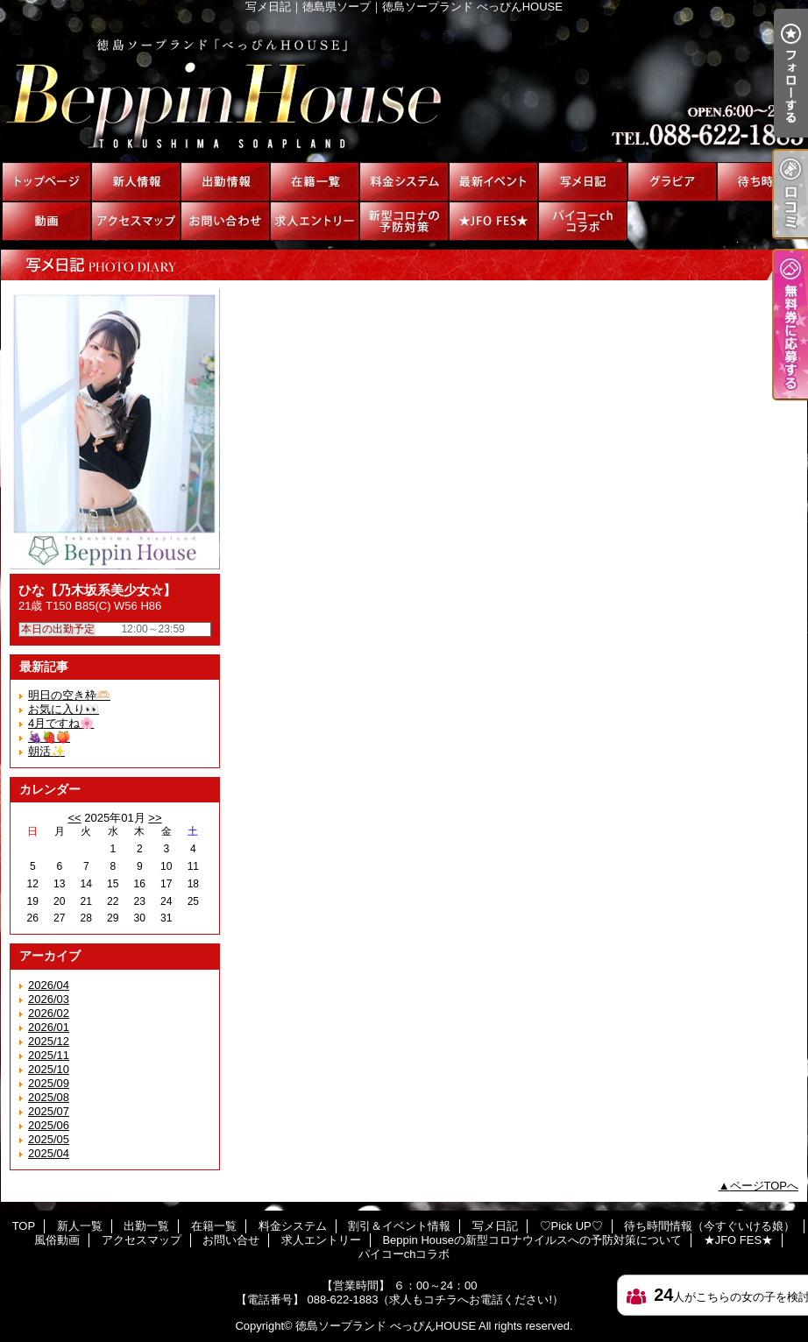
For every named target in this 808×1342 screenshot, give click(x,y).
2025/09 (48, 1083)
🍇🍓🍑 (49, 737)
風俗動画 (46, 221)
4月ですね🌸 (61, 723)
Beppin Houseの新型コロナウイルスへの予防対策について (404, 221)
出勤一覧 (225, 181)
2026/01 (48, 1027)
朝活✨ (46, 751)
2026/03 (48, 999)
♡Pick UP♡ (672, 181)
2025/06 (48, 1125)
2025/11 (48, 1055)
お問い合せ (225, 221)
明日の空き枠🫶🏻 (69, 695)
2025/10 (48, 1069)
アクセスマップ (136, 221)
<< (74, 817)
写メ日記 (582, 181)
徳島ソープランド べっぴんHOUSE (385, 1325)
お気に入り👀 (63, 709)
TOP (46, 181)
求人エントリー (314, 221)
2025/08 (48, 1097)
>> (154, 817)
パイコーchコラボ (582, 221)
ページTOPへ (764, 1185)
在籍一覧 (314, 181)
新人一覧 (136, 181)
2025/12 (48, 1041)
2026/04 (48, 985)
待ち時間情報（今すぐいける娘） (761, 181)
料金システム (404, 181)
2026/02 (48, 1013)
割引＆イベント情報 (493, 181)
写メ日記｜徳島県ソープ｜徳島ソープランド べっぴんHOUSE (404, 87)
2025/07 (48, 1111)
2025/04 (48, 1153)
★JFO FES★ (493, 221)
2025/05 (48, 1139)
